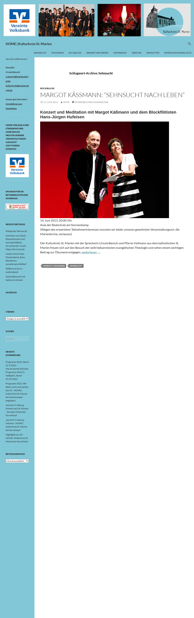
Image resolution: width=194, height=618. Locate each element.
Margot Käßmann (54, 266)
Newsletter (152, 53)
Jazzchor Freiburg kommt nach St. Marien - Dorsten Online (17, 408)
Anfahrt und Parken (97, 53)
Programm (57, 53)
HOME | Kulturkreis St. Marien (29, 44)
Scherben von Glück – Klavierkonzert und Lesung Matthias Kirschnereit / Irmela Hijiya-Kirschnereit (16, 242)
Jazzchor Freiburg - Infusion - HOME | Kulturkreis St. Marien (16, 423)
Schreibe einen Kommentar (91, 102)
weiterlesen (91, 252)
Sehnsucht (76, 266)
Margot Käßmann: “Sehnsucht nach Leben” (112, 95)
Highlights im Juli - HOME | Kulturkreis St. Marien (17, 438)
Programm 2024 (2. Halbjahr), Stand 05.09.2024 (15, 375)
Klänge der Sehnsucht (16, 231)
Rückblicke (75, 53)
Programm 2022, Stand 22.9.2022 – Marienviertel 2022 (17, 365)
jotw (66, 102)
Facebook (11, 292)
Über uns (137, 53)
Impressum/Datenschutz (178, 53)
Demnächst (40, 53)
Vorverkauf (120, 53)
